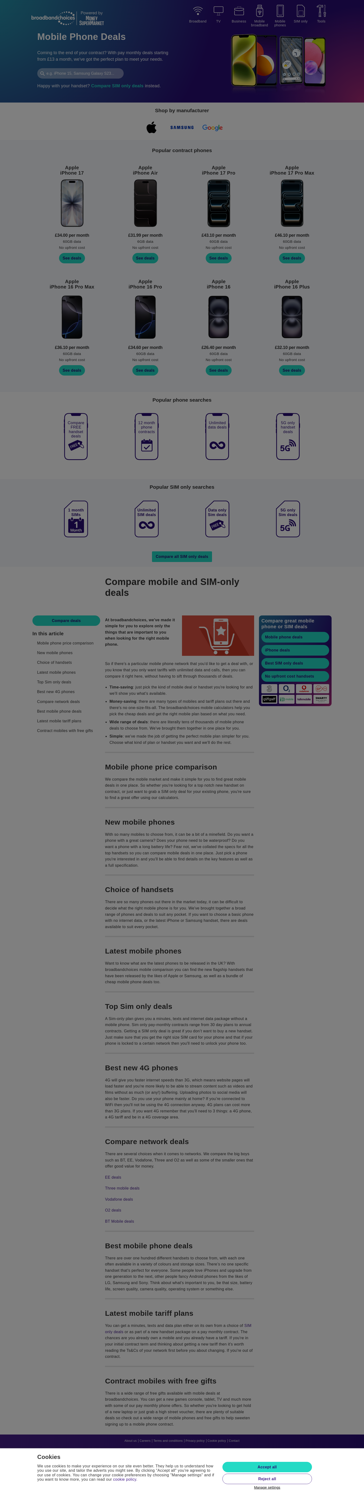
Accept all (267, 1467)
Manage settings (267, 1487)
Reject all (267, 1479)
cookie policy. (125, 1479)
